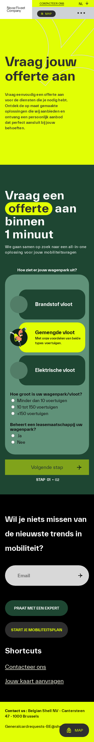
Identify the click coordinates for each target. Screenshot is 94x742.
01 (44, 480)
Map (48, 13)
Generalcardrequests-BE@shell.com (39, 726)
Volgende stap (47, 467)
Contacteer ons (52, 3)
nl (81, 4)
